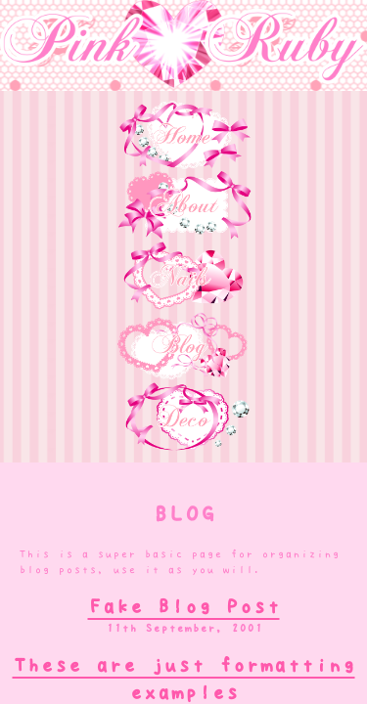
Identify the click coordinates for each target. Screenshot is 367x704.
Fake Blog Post (184, 606)
